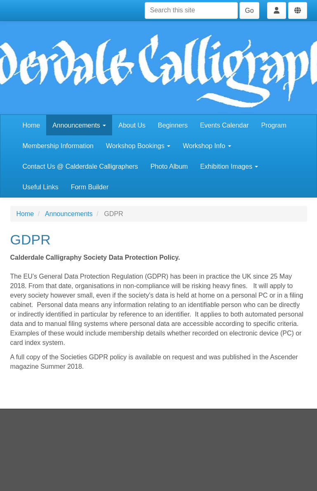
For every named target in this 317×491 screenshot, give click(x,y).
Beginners (173, 125)
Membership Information (58, 145)
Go (249, 10)
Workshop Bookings (138, 145)
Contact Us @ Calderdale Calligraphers (80, 166)
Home (31, 125)
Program (273, 125)
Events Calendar (224, 125)
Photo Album (169, 166)
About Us (132, 125)
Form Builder (90, 187)
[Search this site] (191, 10)
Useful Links (41, 187)
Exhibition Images (229, 166)
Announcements (79, 125)
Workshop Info (207, 145)
